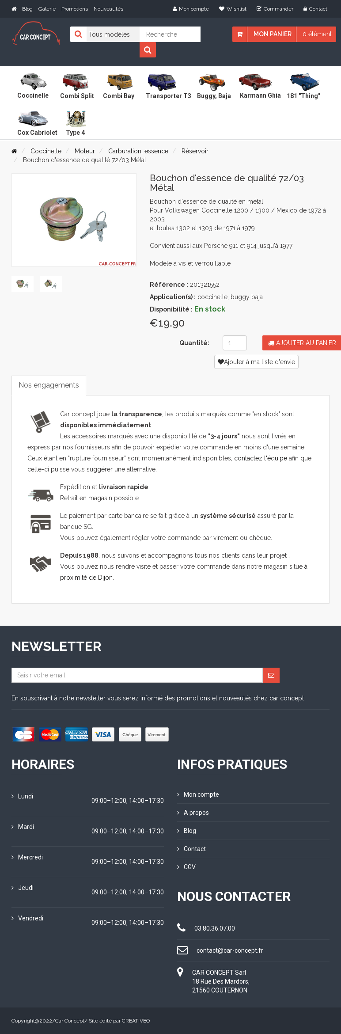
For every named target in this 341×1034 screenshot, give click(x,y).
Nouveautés (108, 9)
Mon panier (273, 34)
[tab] (22, 284)
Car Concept (69, 1021)
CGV (186, 867)
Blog (27, 9)
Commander (275, 9)
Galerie (47, 9)
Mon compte (191, 9)
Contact (315, 9)
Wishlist (232, 9)
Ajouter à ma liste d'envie (256, 361)
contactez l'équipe (260, 458)
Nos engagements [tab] (49, 385)
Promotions (74, 9)
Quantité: (194, 342)
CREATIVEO (136, 1021)
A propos (193, 812)
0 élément (317, 34)
